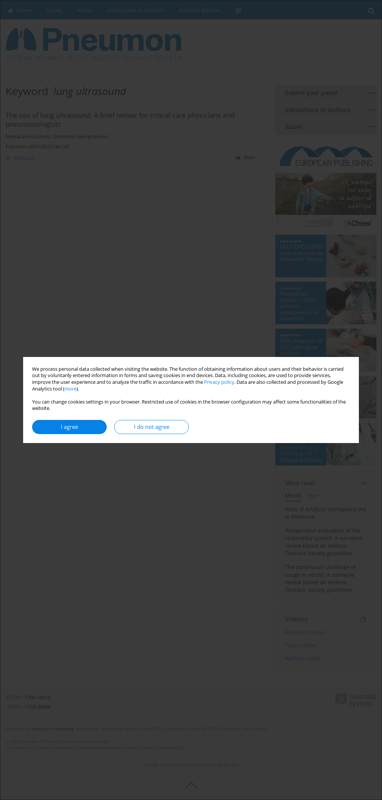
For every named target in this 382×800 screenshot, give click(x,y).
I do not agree (151, 427)
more (70, 389)
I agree (69, 427)
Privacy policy (219, 382)
